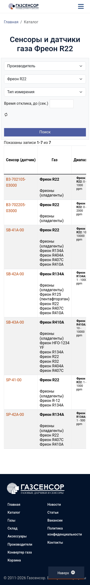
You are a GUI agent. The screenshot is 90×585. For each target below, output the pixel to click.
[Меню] (81, 6)
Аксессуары (17, 536)
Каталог (13, 512)
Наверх (66, 572)
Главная (11, 22)
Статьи (53, 512)
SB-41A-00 (15, 230)
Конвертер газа (19, 552)
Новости (54, 504)
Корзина (14, 560)
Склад (12, 528)
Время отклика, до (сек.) (26, 103)
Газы (11, 520)
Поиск (45, 132)
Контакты (55, 542)
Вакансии (55, 520)
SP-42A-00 (15, 414)
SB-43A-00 (15, 322)
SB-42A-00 (15, 274)
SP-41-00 (13, 380)
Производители (19, 544)
